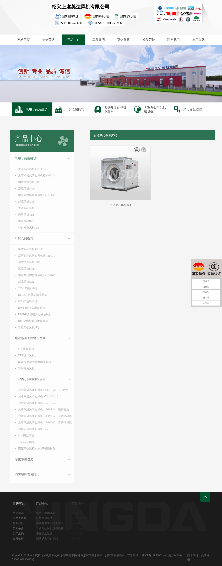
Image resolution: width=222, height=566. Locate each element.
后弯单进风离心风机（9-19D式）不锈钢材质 (41, 422)
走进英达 (48, 39)
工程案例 (98, 39)
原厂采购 (198, 39)
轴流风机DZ (21, 221)
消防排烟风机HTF (25, 182)
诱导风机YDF (22, 214)
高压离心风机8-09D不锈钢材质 (32, 448)
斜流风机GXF (22, 201)
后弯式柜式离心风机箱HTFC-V (33, 175)
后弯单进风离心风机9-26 (29, 429)
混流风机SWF (22, 188)
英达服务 (123, 39)
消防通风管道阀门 (23, 474)
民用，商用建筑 (21, 158)
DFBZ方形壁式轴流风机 (28, 294)
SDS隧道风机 (22, 348)
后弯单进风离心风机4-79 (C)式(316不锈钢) (39, 389)
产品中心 (73, 39)
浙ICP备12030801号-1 (154, 555)
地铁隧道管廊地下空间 (26, 338)
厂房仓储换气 (20, 238)
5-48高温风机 (22, 442)
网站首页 (23, 39)
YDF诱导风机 (22, 355)
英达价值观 (20, 518)
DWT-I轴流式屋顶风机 (27, 307)
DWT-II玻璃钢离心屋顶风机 (31, 314)
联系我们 (173, 39)
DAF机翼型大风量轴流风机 (30, 361)
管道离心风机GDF (25, 208)
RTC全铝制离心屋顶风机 (29, 320)
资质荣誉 (148, 39)
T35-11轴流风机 (23, 288)
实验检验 (18, 528)
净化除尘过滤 (20, 459)
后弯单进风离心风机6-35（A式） (34, 402)
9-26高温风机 (22, 435)
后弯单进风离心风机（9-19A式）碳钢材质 (39, 409)
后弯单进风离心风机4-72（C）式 (34, 396)
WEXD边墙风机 (23, 301)
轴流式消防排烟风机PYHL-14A (33, 195)
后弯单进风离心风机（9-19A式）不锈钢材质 (41, 415)
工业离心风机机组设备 (26, 379)
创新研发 (18, 523)
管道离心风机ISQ (24, 227)
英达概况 (18, 512)
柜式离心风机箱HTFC (27, 169)
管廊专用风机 (22, 368)
